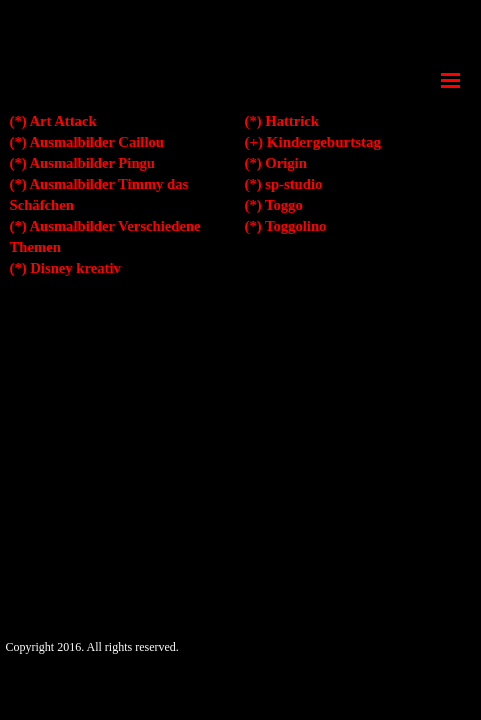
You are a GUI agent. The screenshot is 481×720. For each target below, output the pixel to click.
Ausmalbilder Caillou (96, 142)
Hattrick (292, 121)
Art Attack (62, 121)
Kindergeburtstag (324, 142)
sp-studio (293, 184)
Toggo (284, 205)
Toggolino (295, 226)
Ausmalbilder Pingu (92, 163)
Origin (286, 163)
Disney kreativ (75, 268)
